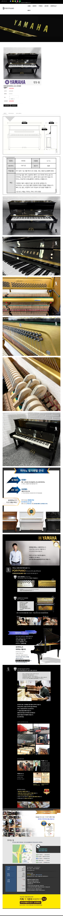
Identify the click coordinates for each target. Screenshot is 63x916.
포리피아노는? (51, 4)
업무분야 (32, 4)
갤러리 (57, 4)
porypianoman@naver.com (55, 1)
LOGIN (46, 1)
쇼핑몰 (26, 4)
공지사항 (44, 4)
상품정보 (5, 89)
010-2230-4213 (5, 1)
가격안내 (38, 4)
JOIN (49, 1)
